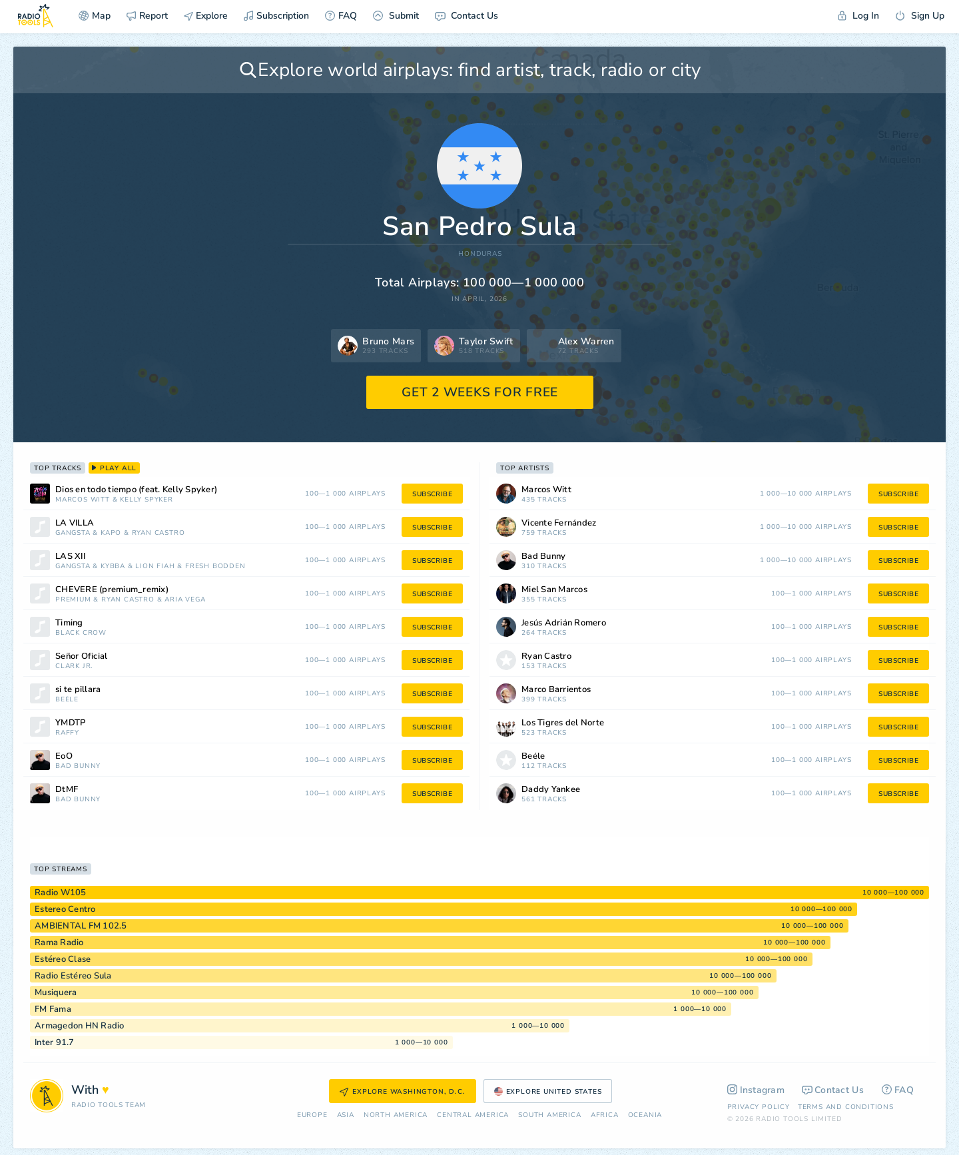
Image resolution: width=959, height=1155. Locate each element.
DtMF (66, 789)
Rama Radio (59, 943)
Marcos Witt (82, 500)
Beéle (67, 699)
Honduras (479, 254)
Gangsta (73, 533)
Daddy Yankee (550, 789)
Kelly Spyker (146, 500)
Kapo (111, 533)
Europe (312, 1115)
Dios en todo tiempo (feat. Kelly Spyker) (136, 490)
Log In (858, 15)
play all (114, 468)
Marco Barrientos (556, 689)
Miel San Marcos (554, 589)
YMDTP (70, 723)
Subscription (276, 15)
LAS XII (70, 556)
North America (396, 1115)
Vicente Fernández (558, 523)
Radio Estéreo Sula (73, 976)
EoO (64, 756)
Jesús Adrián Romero (563, 623)
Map (95, 15)
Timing (69, 623)
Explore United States (548, 1091)
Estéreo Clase (63, 959)
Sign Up (919, 15)
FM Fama (53, 1009)
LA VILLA (74, 523)
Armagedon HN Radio (80, 1026)
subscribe (432, 494)
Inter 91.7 (55, 1042)
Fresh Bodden (215, 566)
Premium (73, 599)
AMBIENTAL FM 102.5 (81, 926)
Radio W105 (61, 893)
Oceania (645, 1115)
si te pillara (78, 689)
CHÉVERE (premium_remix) (111, 589)
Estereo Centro (65, 909)
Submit (396, 15)
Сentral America (473, 1115)
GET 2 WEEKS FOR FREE (480, 392)
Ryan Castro (158, 533)
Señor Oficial (81, 656)
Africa (605, 1115)
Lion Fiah (154, 566)
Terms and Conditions (846, 1107)
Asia (345, 1115)
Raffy (67, 733)
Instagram (756, 1090)
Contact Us (466, 15)
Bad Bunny (78, 766)
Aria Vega (184, 599)
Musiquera (56, 992)
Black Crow (81, 633)
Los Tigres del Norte (562, 723)
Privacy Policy (758, 1107)
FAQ (341, 15)
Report (147, 15)
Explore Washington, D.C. (402, 1091)
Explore (206, 15)
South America (549, 1115)
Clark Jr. (74, 666)
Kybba (113, 566)
